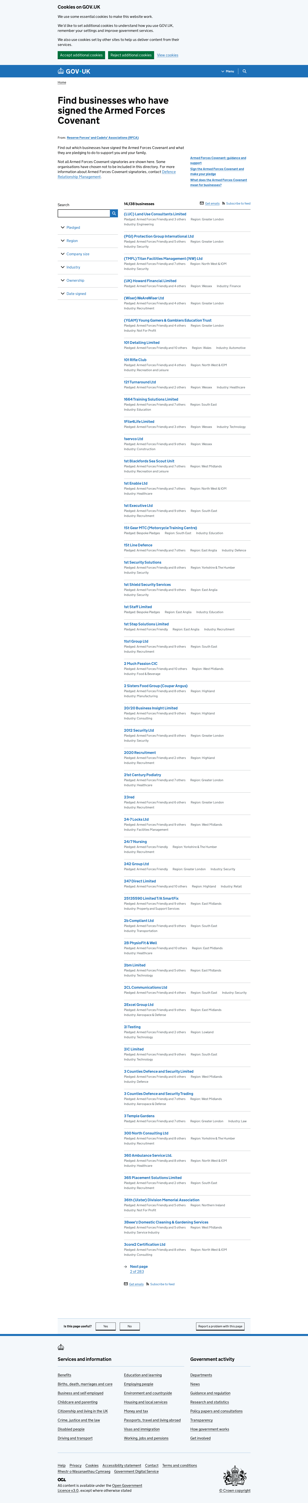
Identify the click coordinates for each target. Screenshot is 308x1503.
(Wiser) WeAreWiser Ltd (144, 298)
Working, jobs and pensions (146, 1438)
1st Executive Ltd (138, 505)
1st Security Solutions (142, 562)
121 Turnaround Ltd (140, 382)
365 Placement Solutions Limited (153, 1177)
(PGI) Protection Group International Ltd (159, 236)
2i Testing (132, 1027)
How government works (209, 1429)
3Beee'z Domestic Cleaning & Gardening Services (166, 1222)
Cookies (92, 1465)
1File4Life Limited (139, 421)
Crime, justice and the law (79, 1420)
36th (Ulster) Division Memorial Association (162, 1200)
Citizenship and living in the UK (83, 1411)
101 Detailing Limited (142, 342)
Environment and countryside (148, 1393)
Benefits (64, 1375)
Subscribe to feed (236, 203)
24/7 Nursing (135, 841)
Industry (73, 267)
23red (129, 797)
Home (62, 82)
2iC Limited (134, 1049)
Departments (201, 1375)
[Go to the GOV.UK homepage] (74, 71)
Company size (78, 254)
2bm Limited (134, 965)
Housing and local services (146, 1402)
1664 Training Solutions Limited (151, 399)
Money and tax (136, 1411)
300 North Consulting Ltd (146, 1133)
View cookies (167, 55)
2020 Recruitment (140, 752)
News (195, 1384)
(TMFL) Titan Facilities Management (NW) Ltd (163, 258)
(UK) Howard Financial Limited (150, 281)
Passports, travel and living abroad (152, 1420)
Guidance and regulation (210, 1393)
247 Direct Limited (140, 881)
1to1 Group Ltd (136, 641)
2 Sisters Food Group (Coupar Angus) (156, 686)
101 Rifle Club (135, 360)
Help (62, 1465)
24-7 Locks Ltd (136, 819)
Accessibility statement (121, 1465)
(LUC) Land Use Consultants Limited (155, 214)
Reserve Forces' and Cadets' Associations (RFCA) (103, 138)
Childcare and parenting (77, 1402)
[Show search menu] (244, 71)
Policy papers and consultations (216, 1411)
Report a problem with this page (220, 1326)
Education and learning (143, 1375)
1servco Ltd (133, 439)
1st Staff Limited (138, 607)
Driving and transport (75, 1438)
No (134, 1326)
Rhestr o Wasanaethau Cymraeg (84, 1471)
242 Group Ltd (136, 864)
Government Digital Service (136, 1471)
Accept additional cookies (81, 55)
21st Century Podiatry (142, 775)
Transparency (201, 1420)
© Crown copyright (235, 1490)
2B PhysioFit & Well (140, 943)
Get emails (210, 203)
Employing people (138, 1384)
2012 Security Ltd (139, 730)
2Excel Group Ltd (138, 1004)
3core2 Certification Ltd (144, 1244)
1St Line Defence (138, 545)
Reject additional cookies (131, 55)
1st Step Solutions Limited (146, 624)
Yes (109, 1326)
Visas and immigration (142, 1429)
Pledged (73, 227)
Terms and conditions (179, 1465)
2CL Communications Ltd (145, 987)
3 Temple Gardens (139, 1116)
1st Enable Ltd (135, 483)
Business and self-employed (80, 1393)
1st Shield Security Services (147, 584)
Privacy (76, 1465)
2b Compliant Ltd (139, 920)
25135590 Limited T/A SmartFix (151, 898)
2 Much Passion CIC (141, 663)
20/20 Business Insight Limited (151, 708)
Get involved (200, 1438)
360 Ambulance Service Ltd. (148, 1155)
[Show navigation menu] (227, 71)
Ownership (75, 280)
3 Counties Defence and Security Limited (158, 1071)
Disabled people (71, 1429)
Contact (152, 1465)
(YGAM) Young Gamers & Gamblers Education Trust (168, 320)
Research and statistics (209, 1402)
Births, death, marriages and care (85, 1384)
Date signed (76, 293)
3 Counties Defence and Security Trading (158, 1093)
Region (72, 240)
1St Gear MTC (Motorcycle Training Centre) (160, 528)
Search (78, 204)
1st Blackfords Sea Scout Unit (149, 461)
